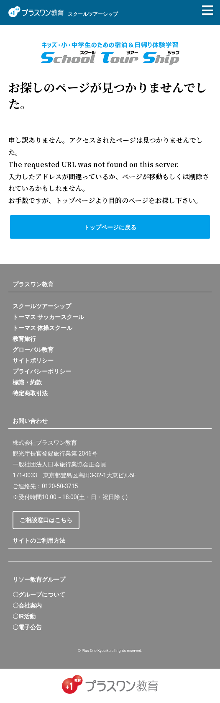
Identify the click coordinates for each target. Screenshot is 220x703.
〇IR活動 (24, 616)
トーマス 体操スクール (42, 327)
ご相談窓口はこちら (46, 520)
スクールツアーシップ (42, 306)
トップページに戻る (110, 227)
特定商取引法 (30, 393)
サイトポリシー (33, 360)
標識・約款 (27, 382)
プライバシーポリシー (42, 371)
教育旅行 (24, 338)
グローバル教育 (33, 349)
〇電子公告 (27, 627)
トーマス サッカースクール (48, 317)
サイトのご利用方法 (39, 540)
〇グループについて (39, 594)
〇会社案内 (27, 605)
